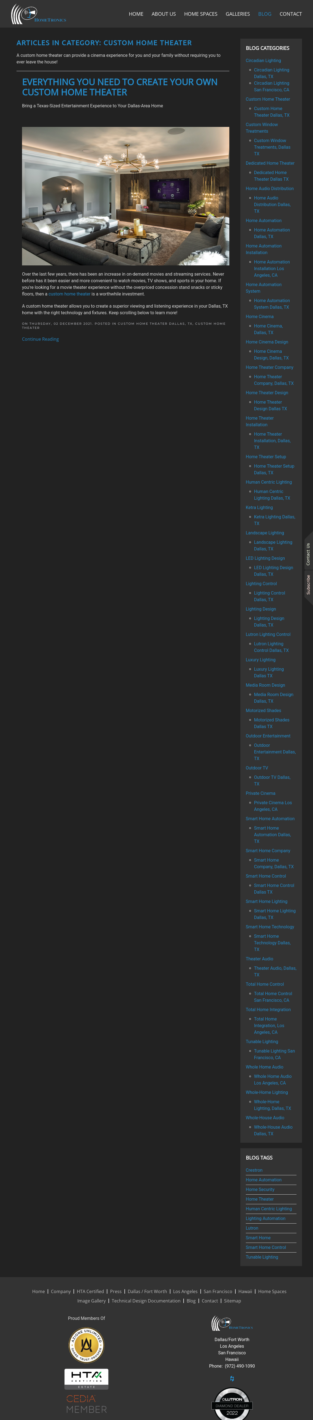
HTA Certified (90, 1291)
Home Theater (260, 1199)
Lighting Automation (265, 1218)
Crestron (254, 1170)
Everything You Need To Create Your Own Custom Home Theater (119, 87)
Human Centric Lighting (269, 1208)
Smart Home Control (266, 1247)
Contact (291, 13)
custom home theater (69, 294)
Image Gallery (91, 1301)
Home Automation (264, 1179)
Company (61, 1291)
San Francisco (218, 1291)
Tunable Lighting (262, 1257)
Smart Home (258, 1237)
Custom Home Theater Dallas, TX (155, 324)
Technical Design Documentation (146, 1301)
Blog (264, 13)
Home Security (260, 1189)
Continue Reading (40, 339)
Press (116, 1291)
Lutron (252, 1228)
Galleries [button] (238, 13)
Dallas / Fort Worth (147, 1291)
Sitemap (232, 1301)
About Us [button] (164, 13)
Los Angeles (185, 1291)
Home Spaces (200, 13)
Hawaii (245, 1291)
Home (136, 13)
